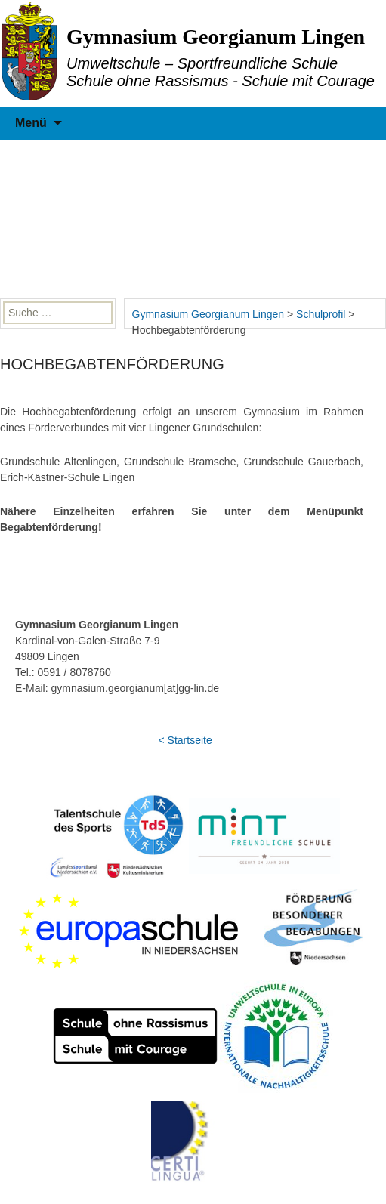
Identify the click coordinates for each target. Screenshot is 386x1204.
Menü (31, 122)
